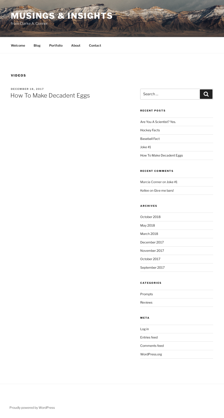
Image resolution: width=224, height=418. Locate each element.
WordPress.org (151, 354)
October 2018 (150, 217)
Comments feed (152, 346)
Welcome (18, 45)
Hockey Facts (150, 130)
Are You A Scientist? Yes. (158, 122)
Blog (37, 45)
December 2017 (152, 242)
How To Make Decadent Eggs (50, 95)
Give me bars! (164, 190)
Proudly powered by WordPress (32, 407)
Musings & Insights (62, 16)
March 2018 (149, 234)
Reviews (146, 302)
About (75, 45)
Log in (144, 329)
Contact (95, 45)
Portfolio (56, 45)
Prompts (146, 294)
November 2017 (152, 250)
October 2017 (150, 259)
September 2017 (152, 267)
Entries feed (149, 337)
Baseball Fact (150, 139)
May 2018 (147, 225)
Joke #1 (145, 147)
